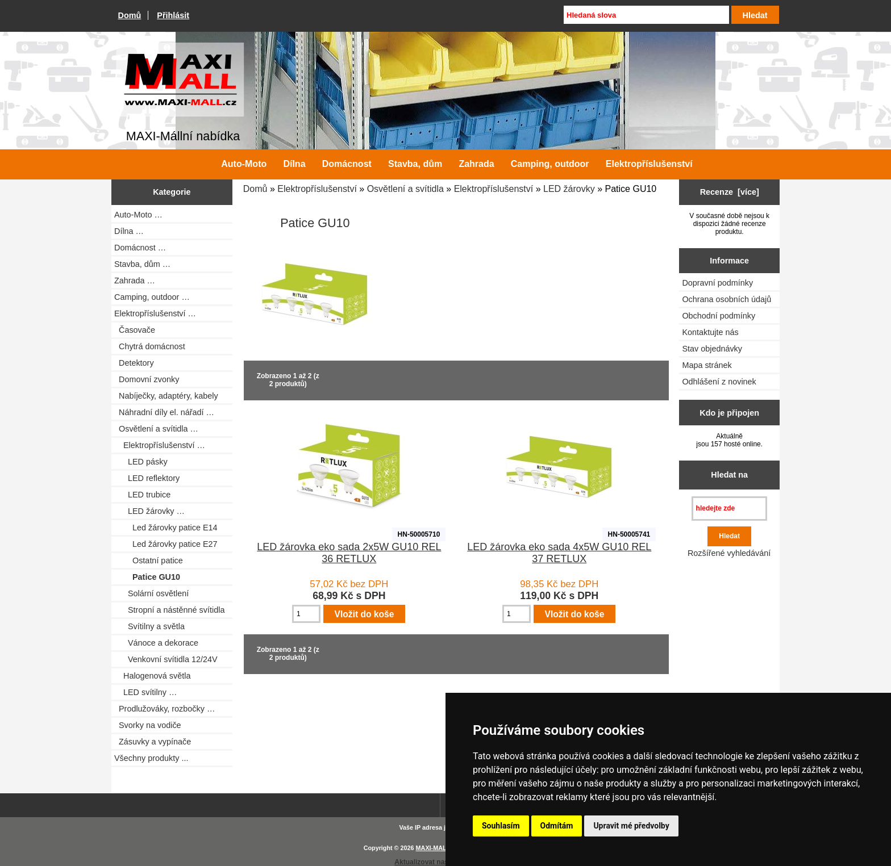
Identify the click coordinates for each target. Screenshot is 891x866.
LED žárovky (569, 189)
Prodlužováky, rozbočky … (164, 708)
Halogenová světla (152, 675)
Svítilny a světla (149, 626)
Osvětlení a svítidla (405, 189)
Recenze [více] (729, 191)
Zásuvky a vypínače (152, 741)
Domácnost (347, 164)
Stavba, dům (415, 164)
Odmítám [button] (556, 825)
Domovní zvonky (146, 379)
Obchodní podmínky (718, 315)
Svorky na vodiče (147, 725)
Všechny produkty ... (151, 758)
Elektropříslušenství (317, 189)
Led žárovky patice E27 (166, 544)
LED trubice (142, 494)
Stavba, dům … (142, 264)
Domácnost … (140, 247)
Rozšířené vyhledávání (729, 553)
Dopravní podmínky (717, 282)
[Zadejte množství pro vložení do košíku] (306, 614)
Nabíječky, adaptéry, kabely (166, 395)
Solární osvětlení (151, 593)
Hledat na (729, 474)
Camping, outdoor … (152, 297)
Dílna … (129, 231)
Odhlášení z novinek (719, 381)
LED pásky (141, 461)
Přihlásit (173, 15)
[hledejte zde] (729, 508)
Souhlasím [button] (501, 825)
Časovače (134, 329)
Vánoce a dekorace (156, 642)
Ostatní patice (148, 560)
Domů (129, 15)
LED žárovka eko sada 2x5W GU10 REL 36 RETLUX (349, 552)
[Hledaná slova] (646, 15)
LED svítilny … (145, 692)
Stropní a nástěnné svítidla (169, 609)
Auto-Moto (244, 164)
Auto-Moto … (138, 214)
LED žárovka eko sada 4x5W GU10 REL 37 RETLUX (559, 552)
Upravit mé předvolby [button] (631, 825)
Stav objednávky (712, 348)
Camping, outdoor (550, 164)
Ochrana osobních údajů (726, 299)
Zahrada (476, 164)
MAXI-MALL (433, 847)
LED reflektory (147, 478)
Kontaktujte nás (710, 332)
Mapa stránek (706, 365)
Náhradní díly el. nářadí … (164, 412)
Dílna (294, 164)
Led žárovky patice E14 (166, 527)
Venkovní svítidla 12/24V (166, 659)
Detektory (134, 362)
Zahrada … (134, 280)
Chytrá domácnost (149, 346)
